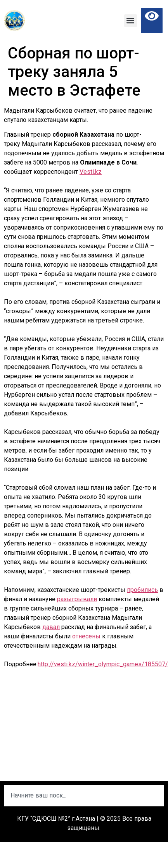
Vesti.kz (91, 171)
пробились (142, 589)
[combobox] (84, 795)
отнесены (86, 636)
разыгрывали (77, 599)
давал (51, 627)
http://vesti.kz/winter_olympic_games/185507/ (103, 664)
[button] (130, 20)
